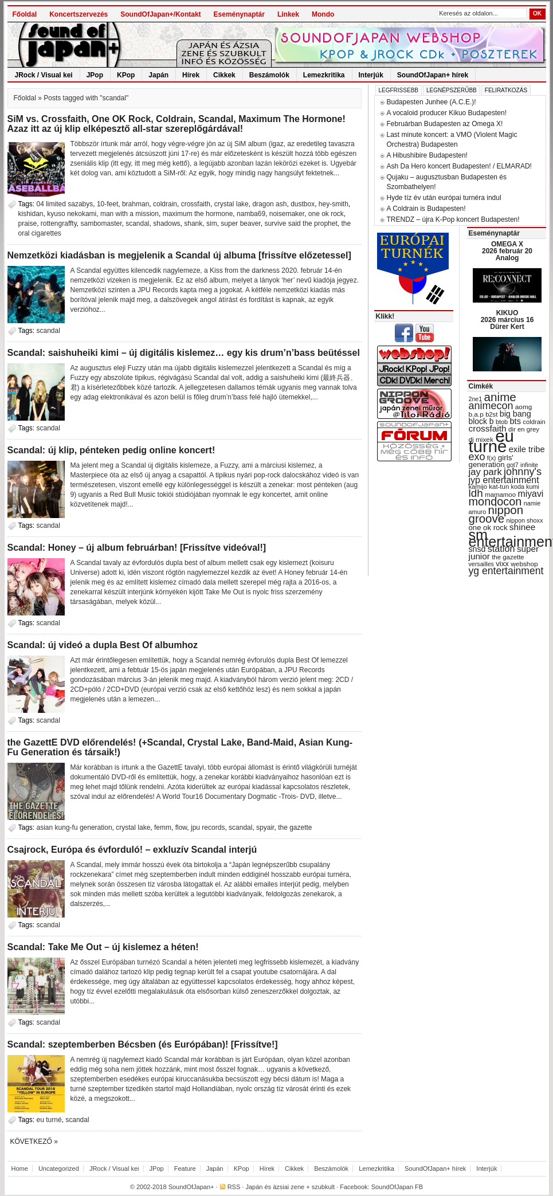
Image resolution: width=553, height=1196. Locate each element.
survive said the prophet (300, 223)
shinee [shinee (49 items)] (522, 527)
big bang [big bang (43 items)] (515, 413)
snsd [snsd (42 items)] (477, 549)
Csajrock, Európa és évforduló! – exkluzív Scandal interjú (132, 849)
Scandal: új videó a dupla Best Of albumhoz (102, 645)
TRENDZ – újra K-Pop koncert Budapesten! (453, 219)
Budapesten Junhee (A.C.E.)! (431, 102)
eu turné (49, 1120)
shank (193, 223)
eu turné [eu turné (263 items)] (491, 441)
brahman (135, 204)
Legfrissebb (398, 90)
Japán (158, 75)
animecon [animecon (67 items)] (491, 405)
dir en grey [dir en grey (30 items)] (523, 429)
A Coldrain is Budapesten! (426, 209)
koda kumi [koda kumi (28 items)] (525, 486)
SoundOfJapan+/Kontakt (160, 14)
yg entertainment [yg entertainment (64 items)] (506, 571)
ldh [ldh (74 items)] (476, 493)
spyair (265, 828)
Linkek (288, 14)
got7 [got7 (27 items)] (513, 464)
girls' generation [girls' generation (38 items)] (491, 461)
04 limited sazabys (65, 204)
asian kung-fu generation (74, 828)
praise (27, 223)
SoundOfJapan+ (191, 1186)
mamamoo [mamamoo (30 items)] (500, 494)
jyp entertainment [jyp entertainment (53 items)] (504, 480)
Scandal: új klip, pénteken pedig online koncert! (111, 450)
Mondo (323, 14)
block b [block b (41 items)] (481, 421)
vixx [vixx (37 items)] (502, 563)
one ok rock (326, 214)
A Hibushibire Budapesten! (427, 155)
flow (181, 828)
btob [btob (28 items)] (502, 421)
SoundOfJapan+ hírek (432, 75)
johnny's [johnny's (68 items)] (523, 471)
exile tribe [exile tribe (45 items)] (527, 449)
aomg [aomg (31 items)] (523, 407)
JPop (95, 75)
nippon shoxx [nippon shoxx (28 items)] (524, 520)
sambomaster (100, 223)
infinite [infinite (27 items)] (529, 464)
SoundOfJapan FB (397, 1186)
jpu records (208, 828)
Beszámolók (269, 75)
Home (19, 1168)
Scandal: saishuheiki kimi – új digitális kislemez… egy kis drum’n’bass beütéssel (183, 353)
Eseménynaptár (239, 14)
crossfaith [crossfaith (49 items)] (488, 428)
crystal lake (231, 204)
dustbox (303, 204)
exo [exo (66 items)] (477, 456)
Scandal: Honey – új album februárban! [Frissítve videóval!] (136, 547)
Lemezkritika (324, 75)
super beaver (240, 223)
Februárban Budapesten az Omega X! (445, 124)
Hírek (190, 75)
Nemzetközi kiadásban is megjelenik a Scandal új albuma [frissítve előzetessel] (179, 255)
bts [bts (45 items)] (515, 421)
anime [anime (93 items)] (500, 396)
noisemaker (286, 214)
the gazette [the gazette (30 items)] (508, 557)
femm (162, 828)
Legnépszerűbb (451, 90)
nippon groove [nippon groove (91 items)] (496, 514)
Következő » (34, 1142)
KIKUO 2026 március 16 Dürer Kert (507, 320)
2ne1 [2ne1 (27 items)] (476, 398)
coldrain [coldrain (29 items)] (534, 421)
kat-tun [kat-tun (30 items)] (499, 486)
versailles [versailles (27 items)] (481, 563)
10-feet (107, 204)
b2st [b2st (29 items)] (491, 414)
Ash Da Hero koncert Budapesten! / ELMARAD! (459, 166)
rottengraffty (59, 223)
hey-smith (333, 204)
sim (211, 223)
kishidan (31, 214)
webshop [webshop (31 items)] (524, 564)
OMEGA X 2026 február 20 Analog (507, 251)
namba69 (251, 214)
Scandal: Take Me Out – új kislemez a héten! (103, 947)
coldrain (165, 204)
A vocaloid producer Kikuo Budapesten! (447, 113)
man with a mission (129, 214)
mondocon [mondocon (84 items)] (495, 501)
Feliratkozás (506, 90)
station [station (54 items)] (501, 548)
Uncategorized (58, 1168)
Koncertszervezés (78, 14)
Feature (185, 1168)
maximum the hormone (198, 214)
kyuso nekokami (71, 214)
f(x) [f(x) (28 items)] (491, 457)
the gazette (295, 828)
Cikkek (224, 75)
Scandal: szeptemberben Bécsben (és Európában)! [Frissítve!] (142, 1044)
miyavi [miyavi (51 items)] (530, 494)
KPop (126, 75)
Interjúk (371, 75)
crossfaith (195, 204)
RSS (234, 1186)
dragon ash (269, 204)
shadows (166, 223)
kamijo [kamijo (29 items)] (478, 486)
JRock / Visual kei (44, 75)
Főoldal (25, 14)
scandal (137, 223)
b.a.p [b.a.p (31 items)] (476, 414)
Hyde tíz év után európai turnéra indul (444, 198)
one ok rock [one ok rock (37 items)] (488, 527)
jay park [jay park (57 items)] (485, 471)
